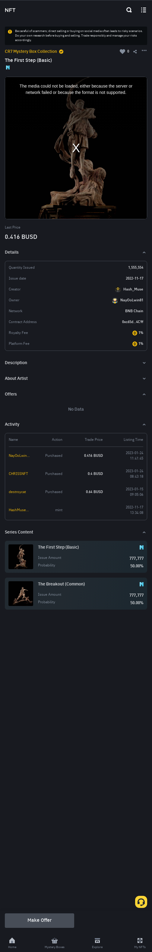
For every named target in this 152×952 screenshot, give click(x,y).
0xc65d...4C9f (132, 322)
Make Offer (39, 920)
